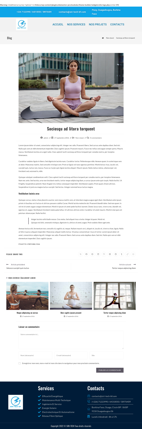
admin (46, 138)
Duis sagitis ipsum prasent (71, 312)
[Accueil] (103, 38)
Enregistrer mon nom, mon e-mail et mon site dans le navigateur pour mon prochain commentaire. (60, 363)
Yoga (38, 244)
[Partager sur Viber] (104, 254)
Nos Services (76, 24)
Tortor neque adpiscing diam (115, 312)
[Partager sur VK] (109, 254)
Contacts (117, 24)
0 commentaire (96, 138)
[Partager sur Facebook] (86, 254)
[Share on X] (80, 254)
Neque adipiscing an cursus (27, 312)
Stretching (31, 244)
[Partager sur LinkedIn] (98, 254)
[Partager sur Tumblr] (121, 254)
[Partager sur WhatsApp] (133, 254)
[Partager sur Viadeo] (127, 254)
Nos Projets (98, 24)
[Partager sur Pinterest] (92, 254)
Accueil (58, 24)
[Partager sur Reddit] (115, 254)
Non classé (79, 138)
